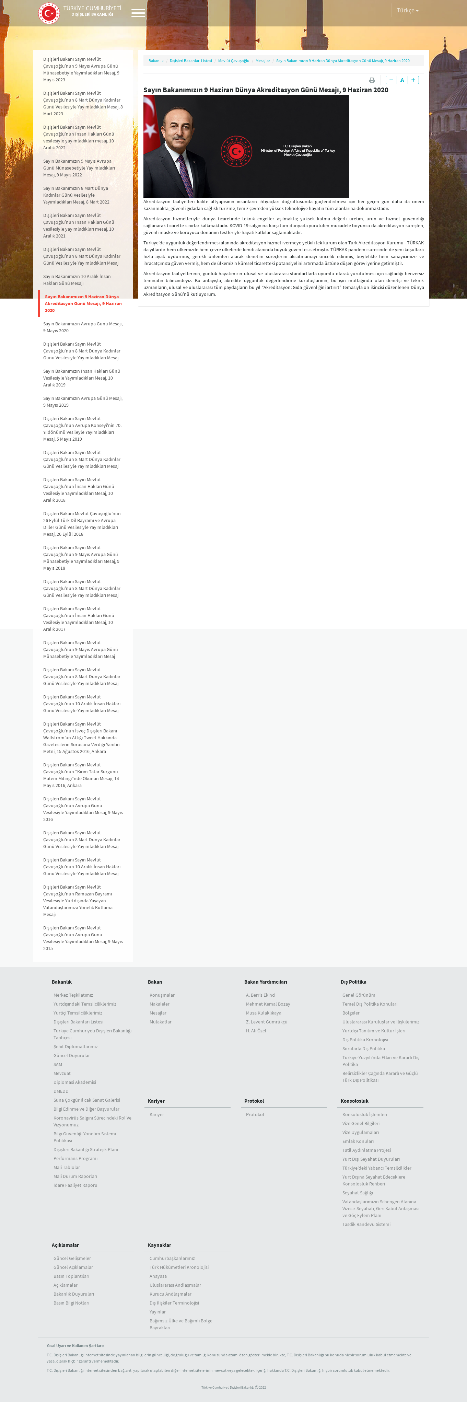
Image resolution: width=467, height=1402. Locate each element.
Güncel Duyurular (72, 1055)
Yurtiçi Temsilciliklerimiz (78, 1013)
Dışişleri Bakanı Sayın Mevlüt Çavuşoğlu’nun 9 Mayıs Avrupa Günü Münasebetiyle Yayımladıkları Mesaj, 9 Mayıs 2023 (81, 69)
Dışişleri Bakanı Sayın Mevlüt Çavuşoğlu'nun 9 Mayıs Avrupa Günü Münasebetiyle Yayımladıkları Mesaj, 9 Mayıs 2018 (81, 557)
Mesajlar (263, 60)
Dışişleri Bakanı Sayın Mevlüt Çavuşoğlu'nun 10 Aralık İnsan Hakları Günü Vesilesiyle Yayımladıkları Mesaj (81, 704)
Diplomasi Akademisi (75, 1082)
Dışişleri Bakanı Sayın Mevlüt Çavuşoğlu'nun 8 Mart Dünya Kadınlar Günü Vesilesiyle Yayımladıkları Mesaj (81, 676)
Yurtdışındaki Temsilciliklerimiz (85, 1004)
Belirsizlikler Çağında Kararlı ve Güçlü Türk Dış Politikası (380, 1076)
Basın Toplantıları (71, 1276)
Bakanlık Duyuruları (74, 1294)
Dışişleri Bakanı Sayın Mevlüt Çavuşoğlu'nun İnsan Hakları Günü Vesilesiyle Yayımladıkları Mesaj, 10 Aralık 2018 (78, 489)
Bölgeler (351, 1013)
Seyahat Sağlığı (357, 1193)
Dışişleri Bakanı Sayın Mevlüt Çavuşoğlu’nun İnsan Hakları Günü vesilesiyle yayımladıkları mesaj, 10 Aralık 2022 (78, 137)
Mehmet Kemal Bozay (268, 1004)
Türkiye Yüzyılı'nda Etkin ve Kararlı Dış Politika (380, 1060)
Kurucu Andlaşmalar (170, 1294)
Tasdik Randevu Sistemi (366, 1224)
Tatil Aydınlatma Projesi (366, 1150)
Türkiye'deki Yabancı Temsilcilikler (376, 1168)
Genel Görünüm (358, 995)
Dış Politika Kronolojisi (365, 1039)
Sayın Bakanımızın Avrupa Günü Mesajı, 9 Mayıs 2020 (82, 327)
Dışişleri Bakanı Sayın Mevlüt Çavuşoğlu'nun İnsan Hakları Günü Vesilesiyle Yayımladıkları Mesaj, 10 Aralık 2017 (78, 618)
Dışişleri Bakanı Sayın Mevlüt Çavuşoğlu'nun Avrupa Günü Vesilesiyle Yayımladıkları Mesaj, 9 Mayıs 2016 (83, 809)
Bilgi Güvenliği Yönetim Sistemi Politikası (85, 1137)
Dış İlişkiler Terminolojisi (174, 1303)
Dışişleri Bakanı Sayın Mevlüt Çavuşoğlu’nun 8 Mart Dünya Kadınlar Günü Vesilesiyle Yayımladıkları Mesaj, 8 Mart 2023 (83, 103)
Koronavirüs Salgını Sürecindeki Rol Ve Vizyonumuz (92, 1121)
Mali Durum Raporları (75, 1176)
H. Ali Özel (256, 1031)
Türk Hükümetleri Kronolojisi (179, 1267)
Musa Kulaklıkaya (263, 1013)
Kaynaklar (159, 1245)
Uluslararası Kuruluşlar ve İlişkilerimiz (380, 1022)
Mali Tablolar (67, 1167)
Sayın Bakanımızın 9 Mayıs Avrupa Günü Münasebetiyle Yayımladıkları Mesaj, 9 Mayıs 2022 (79, 168)
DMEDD (61, 1091)
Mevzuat (62, 1073)
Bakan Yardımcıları (265, 981)
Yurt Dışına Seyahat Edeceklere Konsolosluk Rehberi (373, 1180)
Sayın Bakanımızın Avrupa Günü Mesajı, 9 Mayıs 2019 (82, 401)
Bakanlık (156, 60)
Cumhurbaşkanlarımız (172, 1258)
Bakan (155, 981)
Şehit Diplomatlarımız (76, 1046)
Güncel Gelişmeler (72, 1258)
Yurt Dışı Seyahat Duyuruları (371, 1159)
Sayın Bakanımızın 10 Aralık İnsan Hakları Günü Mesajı (77, 279)
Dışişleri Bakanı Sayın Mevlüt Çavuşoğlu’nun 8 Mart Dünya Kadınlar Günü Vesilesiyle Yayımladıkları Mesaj (81, 256)
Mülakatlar (161, 1022)
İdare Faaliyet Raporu (75, 1185)
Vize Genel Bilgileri (361, 1123)
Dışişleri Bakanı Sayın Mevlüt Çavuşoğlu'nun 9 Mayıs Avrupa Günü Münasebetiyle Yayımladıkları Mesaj (80, 649)
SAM (58, 1064)
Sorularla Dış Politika (363, 1048)
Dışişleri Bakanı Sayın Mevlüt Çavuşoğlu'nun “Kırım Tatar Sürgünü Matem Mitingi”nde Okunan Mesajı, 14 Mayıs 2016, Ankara (81, 775)
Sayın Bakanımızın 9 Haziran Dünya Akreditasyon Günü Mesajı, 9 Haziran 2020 (83, 303)
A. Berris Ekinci (260, 995)
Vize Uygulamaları (360, 1132)
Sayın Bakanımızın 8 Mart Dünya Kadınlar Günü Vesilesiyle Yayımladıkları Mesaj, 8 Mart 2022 (76, 195)
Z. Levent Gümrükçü (267, 1022)
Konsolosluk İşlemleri (364, 1114)
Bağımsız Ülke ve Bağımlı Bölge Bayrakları (181, 1324)
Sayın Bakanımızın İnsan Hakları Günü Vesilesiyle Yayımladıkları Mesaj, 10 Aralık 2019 (81, 378)
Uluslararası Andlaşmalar (175, 1285)
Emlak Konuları (358, 1141)
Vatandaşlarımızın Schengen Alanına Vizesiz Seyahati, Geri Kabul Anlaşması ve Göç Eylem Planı (380, 1208)
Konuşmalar (162, 995)
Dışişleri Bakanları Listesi (191, 60)
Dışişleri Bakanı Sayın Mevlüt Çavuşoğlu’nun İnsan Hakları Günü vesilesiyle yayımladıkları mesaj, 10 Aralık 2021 (78, 225)
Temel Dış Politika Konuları (369, 1004)
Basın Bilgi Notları (71, 1303)
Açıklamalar (65, 1245)
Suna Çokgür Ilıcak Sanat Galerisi (87, 1100)
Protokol (254, 1101)
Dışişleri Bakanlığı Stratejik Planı (86, 1149)
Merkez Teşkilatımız (73, 995)
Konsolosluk (355, 1101)
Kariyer (156, 1101)
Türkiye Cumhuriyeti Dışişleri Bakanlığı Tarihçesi (92, 1034)
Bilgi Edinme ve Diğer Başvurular (86, 1109)
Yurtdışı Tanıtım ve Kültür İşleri (373, 1031)
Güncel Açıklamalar (73, 1267)
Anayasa (158, 1276)
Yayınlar (158, 1312)
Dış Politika (353, 981)
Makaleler (160, 1004)
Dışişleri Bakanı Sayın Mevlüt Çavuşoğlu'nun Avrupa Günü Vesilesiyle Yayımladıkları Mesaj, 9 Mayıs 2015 (83, 938)
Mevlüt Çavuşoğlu (233, 60)
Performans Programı (75, 1158)
